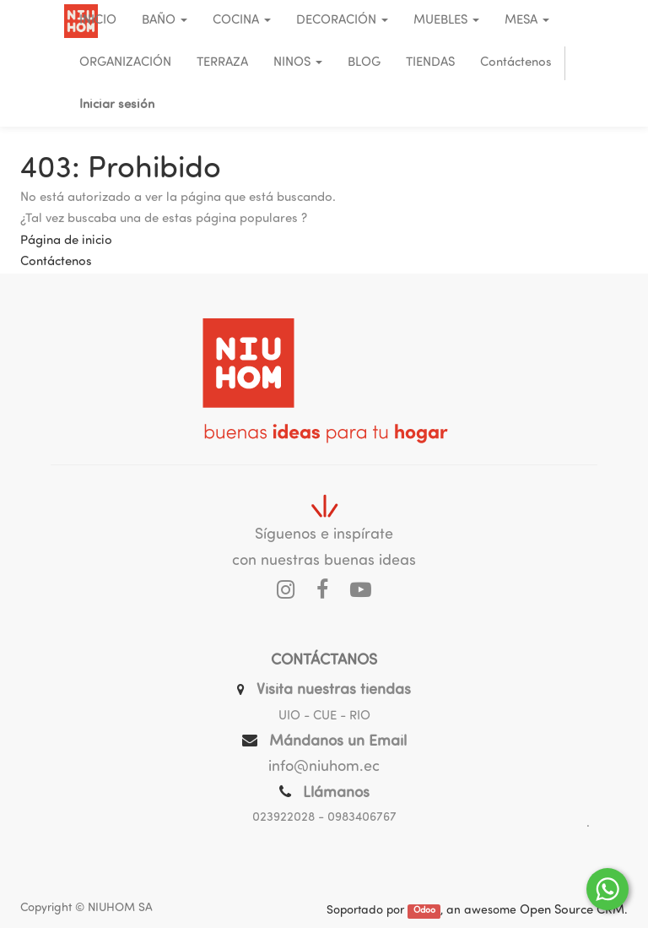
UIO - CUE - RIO (324, 716)
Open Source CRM (572, 910)
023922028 (283, 817)
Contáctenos (56, 262)
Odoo (424, 911)
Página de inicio (66, 241)
